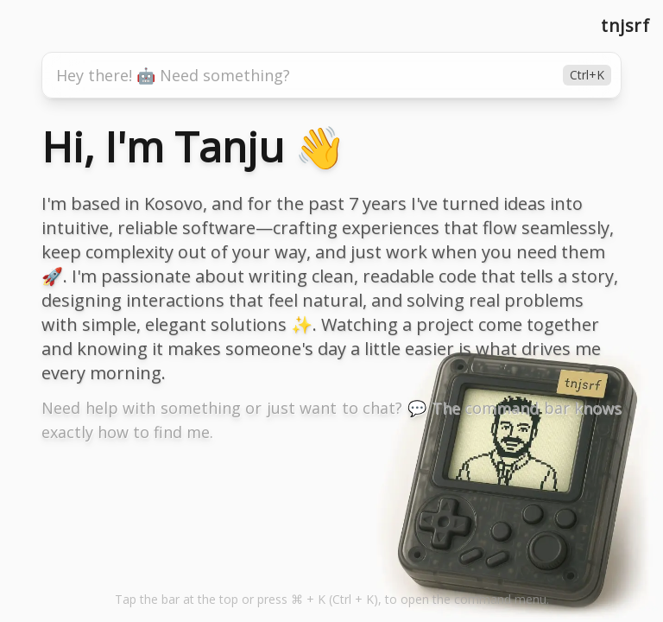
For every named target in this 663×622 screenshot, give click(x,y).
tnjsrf (625, 25)
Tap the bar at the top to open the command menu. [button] (332, 599)
